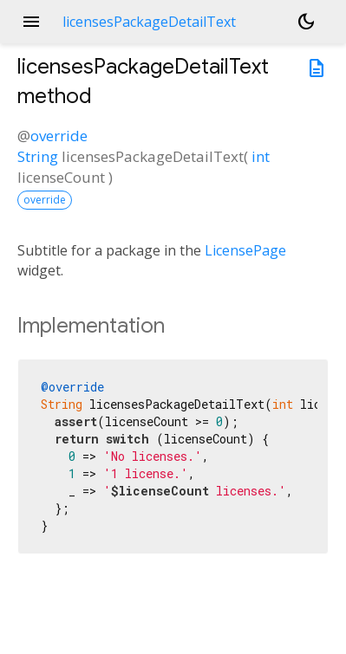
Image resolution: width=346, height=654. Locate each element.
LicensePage (245, 250)
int (260, 156)
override (59, 136)
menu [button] (31, 21)
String (37, 156)
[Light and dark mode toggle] (306, 22)
